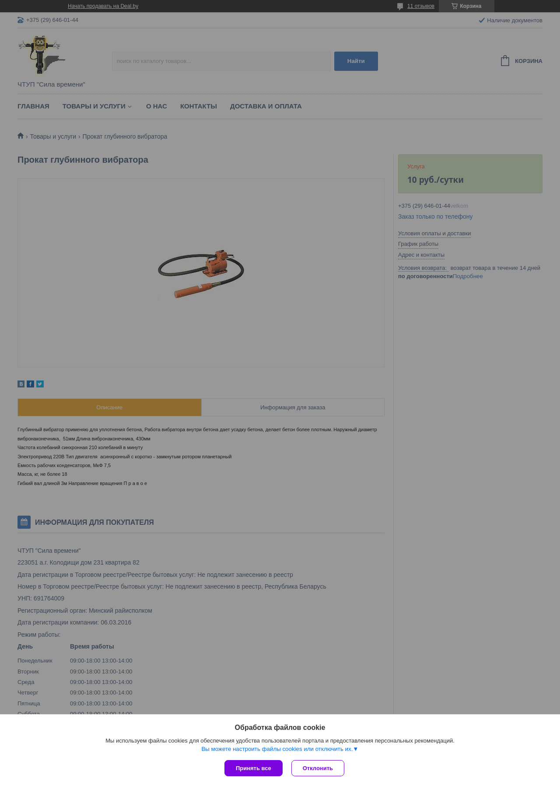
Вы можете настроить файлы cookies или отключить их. (277, 749)
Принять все (253, 768)
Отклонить (318, 768)
